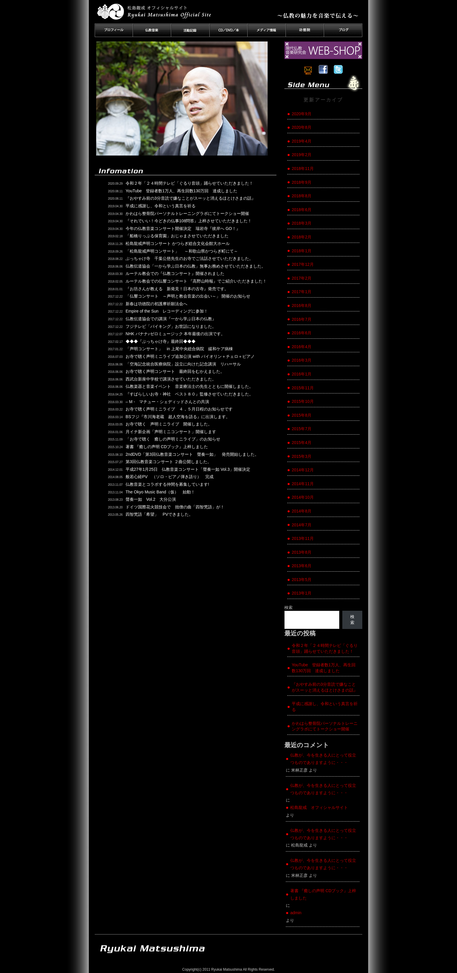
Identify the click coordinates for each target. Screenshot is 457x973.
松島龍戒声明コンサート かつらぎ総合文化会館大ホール (178, 243)
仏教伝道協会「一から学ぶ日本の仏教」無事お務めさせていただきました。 (196, 266)
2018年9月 (301, 182)
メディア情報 (267, 30)
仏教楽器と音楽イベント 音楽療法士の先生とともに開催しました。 (189, 386)
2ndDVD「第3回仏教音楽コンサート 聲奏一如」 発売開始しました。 (192, 454)
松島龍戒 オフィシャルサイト (319, 807)
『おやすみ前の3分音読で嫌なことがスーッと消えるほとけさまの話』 (191, 198)
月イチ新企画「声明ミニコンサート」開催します (171, 431)
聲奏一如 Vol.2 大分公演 (151, 499)
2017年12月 (303, 264)
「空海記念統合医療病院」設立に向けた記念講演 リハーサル (183, 364)
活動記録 (190, 30)
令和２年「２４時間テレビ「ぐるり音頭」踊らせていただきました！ (189, 183)
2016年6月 (301, 333)
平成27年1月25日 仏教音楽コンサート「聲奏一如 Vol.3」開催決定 (188, 469)
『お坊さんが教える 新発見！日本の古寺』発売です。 (177, 288)
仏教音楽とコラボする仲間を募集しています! (167, 484)
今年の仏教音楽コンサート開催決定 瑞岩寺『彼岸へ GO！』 (183, 228)
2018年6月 (301, 209)
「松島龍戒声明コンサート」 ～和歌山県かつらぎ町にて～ (182, 251)
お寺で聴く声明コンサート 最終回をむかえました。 (175, 371)
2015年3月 (301, 456)
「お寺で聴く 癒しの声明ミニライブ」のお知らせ (173, 439)
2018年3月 (301, 223)
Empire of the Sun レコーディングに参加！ (167, 311)
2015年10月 (303, 401)
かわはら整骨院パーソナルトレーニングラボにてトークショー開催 (187, 213)
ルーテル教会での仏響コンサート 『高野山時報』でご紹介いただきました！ (196, 281)
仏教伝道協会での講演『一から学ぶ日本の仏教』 (171, 318)
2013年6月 (301, 565)
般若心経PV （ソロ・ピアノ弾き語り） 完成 (170, 476)
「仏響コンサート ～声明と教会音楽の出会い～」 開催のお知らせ (188, 296)
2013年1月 (301, 593)
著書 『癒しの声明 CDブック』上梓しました (167, 446)
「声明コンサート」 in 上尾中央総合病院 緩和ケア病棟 (179, 348)
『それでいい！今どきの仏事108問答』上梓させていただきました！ (189, 220)
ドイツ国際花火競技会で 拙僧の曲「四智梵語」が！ (179, 507)
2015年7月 (301, 428)
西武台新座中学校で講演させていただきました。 (171, 379)
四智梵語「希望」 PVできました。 (159, 514)
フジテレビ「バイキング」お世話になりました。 (171, 326)
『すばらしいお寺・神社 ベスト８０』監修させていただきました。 (189, 394)
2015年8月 (301, 415)
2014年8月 (301, 511)
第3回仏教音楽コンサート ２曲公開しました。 (168, 461)
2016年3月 (301, 360)
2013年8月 (301, 552)
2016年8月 (301, 305)
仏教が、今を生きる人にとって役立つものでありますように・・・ (323, 759)
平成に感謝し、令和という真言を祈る (161, 205)
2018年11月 (303, 168)
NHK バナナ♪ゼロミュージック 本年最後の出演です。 (175, 333)
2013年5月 (301, 579)
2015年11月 (303, 387)
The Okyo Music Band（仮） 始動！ (160, 492)
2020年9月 (301, 113)
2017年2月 (301, 278)
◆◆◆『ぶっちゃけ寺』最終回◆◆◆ (161, 341)
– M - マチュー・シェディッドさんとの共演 (167, 401)
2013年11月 (303, 538)
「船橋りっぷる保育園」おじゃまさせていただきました (177, 235)
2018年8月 (301, 195)
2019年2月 (301, 154)
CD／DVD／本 (228, 30)
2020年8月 (301, 127)
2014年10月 (303, 497)
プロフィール (114, 30)
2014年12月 (303, 470)
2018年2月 (301, 237)
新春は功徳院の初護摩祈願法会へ (156, 303)
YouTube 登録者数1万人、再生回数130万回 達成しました (181, 190)
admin (295, 912)
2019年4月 (301, 141)
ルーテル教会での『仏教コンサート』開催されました (175, 273)
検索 (288, 607)
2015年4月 (301, 442)
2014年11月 (303, 483)
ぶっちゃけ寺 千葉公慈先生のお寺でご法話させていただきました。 (189, 258)
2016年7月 (301, 319)
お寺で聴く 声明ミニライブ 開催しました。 (169, 424)
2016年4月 (301, 346)
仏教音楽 (152, 30)
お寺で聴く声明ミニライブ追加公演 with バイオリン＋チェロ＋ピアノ (190, 356)
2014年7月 (301, 525)
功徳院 (305, 30)
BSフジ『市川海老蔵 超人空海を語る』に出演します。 (178, 416)
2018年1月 (301, 250)
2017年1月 (301, 291)
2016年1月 (301, 374)
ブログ (343, 30)
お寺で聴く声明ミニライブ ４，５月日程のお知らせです (179, 409)
